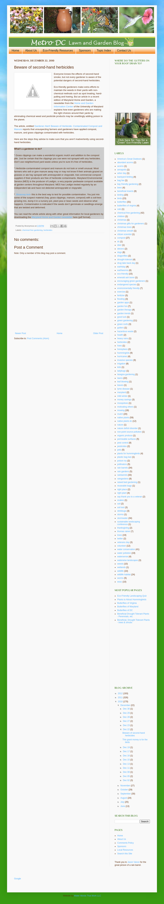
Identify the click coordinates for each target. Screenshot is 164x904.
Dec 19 (126, 747)
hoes (119, 345)
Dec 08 (126, 772)
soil (118, 503)
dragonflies (122, 256)
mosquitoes (122, 403)
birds (119, 198)
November (125, 785)
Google (17, 878)
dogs (119, 252)
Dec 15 (126, 759)
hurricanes (122, 356)
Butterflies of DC (125, 610)
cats (119, 209)
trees (119, 535)
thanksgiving (123, 528)
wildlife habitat (123, 574)
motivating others (125, 407)
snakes (120, 500)
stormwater (122, 518)
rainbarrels (122, 475)
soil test (120, 507)
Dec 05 (126, 776)
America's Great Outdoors (129, 159)
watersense (122, 556)
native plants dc (124, 421)
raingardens (122, 478)
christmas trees (124, 227)
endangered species (126, 284)
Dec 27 (126, 721)
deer (119, 245)
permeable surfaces (126, 439)
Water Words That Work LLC (87, 895)
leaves (120, 385)
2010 (120, 701)
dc (118, 241)
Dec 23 (126, 725)
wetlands (121, 567)
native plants (123, 417)
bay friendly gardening (127, 184)
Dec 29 (126, 713)
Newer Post (20, 333)
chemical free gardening (32, 230)
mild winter (122, 396)
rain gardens (123, 471)
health (120, 335)
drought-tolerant (124, 259)
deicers (120, 249)
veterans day (123, 542)
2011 (120, 697)
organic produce (124, 435)
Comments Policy (125, 843)
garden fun (122, 306)
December (125, 705)
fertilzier (121, 295)
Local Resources (125, 850)
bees (119, 187)
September (125, 793)
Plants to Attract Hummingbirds (131, 599)
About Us (31, 50)
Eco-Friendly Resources (58, 50)
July (122, 802)
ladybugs (121, 371)
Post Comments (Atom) (38, 338)
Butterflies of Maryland (127, 606)
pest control (122, 443)
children (121, 216)
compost (121, 238)
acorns (120, 166)
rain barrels (122, 468)
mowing (120, 410)
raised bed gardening (127, 482)
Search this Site (124, 853)
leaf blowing (122, 381)
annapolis (121, 169)
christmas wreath (125, 231)
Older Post (98, 333)
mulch (120, 414)
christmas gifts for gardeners (130, 223)
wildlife (120, 571)
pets (119, 450)
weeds (120, 564)
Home (15, 50)
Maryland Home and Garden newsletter (52, 217)
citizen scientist (124, 234)
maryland (121, 392)
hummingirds (123, 353)
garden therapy (124, 309)
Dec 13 (126, 764)
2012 (120, 693)
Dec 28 (126, 717)
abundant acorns (125, 162)
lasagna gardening (126, 374)
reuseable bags (124, 486)
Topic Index (104, 50)
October (124, 789)
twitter (120, 538)
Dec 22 (126, 729)
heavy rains (122, 338)
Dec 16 (126, 755)
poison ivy (122, 460)
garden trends (123, 313)
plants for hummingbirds (128, 453)
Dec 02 (126, 780)
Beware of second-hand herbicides (133, 734)
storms (120, 514)
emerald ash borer (125, 277)
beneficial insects (125, 191)
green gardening (125, 320)
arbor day (121, 173)
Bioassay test (23, 194)
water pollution (124, 553)
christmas (121, 220)
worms (120, 578)
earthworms (122, 270)
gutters (120, 327)
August (124, 798)
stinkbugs (121, 511)
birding (120, 195)
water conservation (126, 549)
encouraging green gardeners (131, 281)
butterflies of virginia (126, 205)
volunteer (121, 546)
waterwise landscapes (127, 560)
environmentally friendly (128, 288)
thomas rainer (123, 531)
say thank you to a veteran (129, 496)
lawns (120, 378)
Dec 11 (126, 768)
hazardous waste (125, 331)
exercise (121, 292)
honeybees (122, 349)
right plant (122, 493)
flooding (121, 299)
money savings (124, 399)
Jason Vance (133, 862)
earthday (121, 267)
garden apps (123, 302)
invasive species (125, 360)
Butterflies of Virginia (127, 603)
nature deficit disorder (127, 428)
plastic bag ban (124, 457)
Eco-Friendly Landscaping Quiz (132, 596)
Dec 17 (126, 751)
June (123, 806)
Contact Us (124, 50)
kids (119, 367)
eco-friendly (122, 274)
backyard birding (125, 177)
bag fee (120, 180)
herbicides (48, 230)
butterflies (121, 202)
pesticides (122, 446)
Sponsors (85, 50)
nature (120, 425)
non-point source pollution (129, 432)
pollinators (122, 464)
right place (122, 489)
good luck (121, 317)
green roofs (122, 324)
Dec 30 (126, 709)
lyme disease (123, 389)
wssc (119, 582)
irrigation (121, 363)
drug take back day (126, 263)
